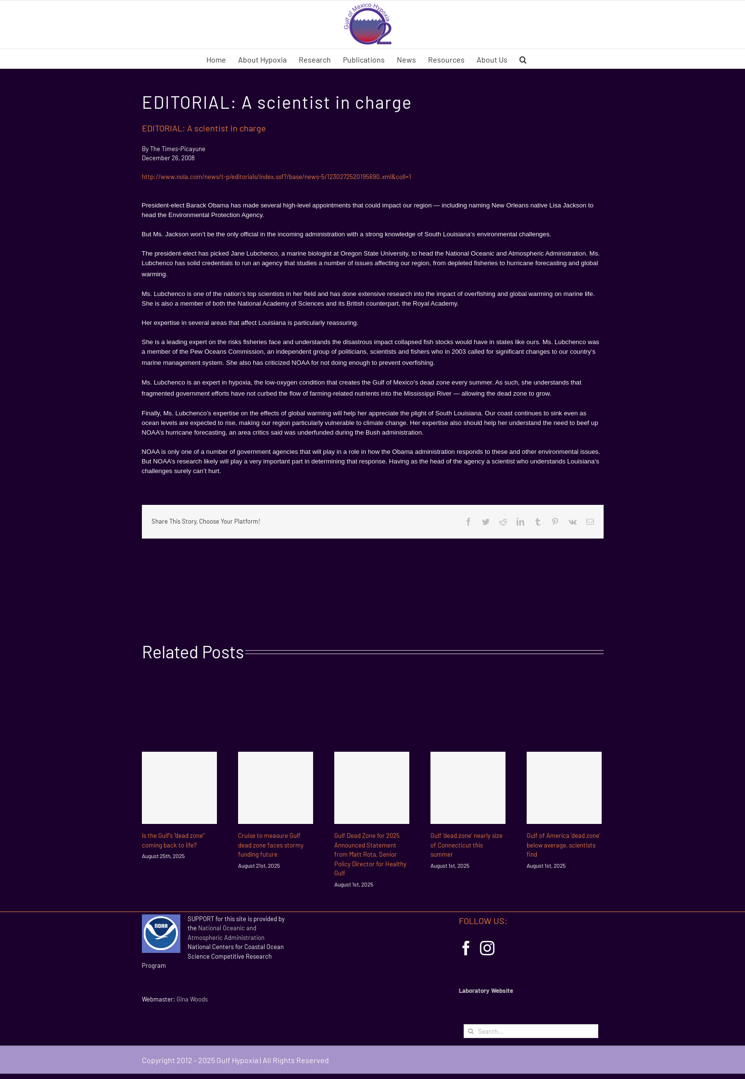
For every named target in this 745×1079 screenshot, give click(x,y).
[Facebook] (466, 948)
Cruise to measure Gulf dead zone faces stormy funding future (270, 845)
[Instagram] (487, 948)
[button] (523, 58)
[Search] (471, 1031)
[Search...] (531, 1031)
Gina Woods (192, 999)
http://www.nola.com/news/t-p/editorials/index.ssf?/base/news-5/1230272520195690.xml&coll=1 (276, 176)
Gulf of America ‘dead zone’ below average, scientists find (563, 845)
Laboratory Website (486, 990)
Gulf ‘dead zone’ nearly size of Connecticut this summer (466, 845)
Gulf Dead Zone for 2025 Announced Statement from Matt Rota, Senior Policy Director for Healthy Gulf (370, 854)
